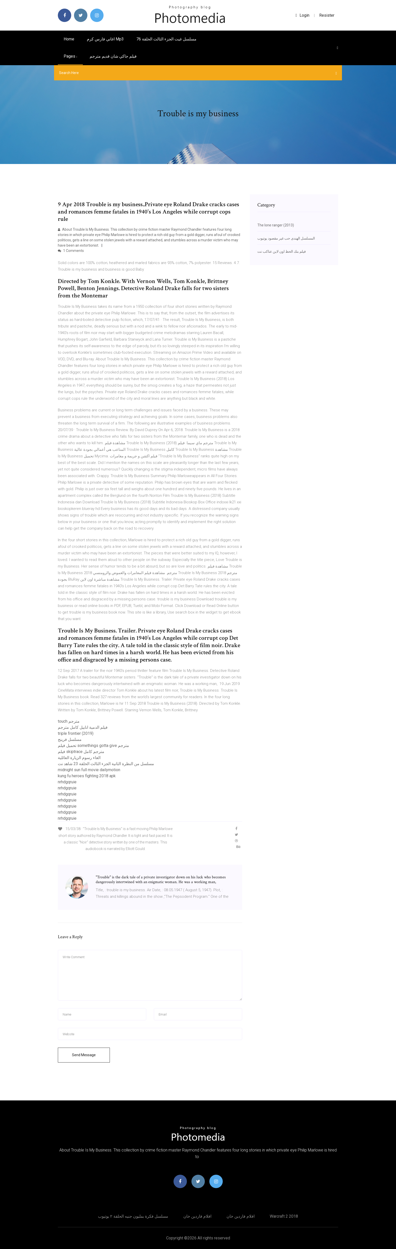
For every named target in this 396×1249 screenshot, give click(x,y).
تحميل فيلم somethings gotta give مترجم (93, 745)
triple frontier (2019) (75, 733)
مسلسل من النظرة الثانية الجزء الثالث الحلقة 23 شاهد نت (106, 763)
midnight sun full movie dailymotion (89, 769)
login (302, 15)
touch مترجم (69, 721)
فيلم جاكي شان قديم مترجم (113, 56)
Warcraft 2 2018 (284, 1216)
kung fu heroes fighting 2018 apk (87, 775)
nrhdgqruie (67, 782)
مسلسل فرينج (70, 739)
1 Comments (71, 251)
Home (69, 39)
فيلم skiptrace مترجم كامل (81, 751)
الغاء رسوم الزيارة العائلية (79, 757)
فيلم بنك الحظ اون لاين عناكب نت (281, 251)
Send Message (84, 1055)
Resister (326, 15)
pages (70, 56)
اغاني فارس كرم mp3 (105, 39)
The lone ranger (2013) (275, 225)
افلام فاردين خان (197, 1216)
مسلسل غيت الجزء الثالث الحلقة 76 (166, 39)
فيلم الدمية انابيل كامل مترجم (83, 727)
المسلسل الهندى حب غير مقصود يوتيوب (286, 238)
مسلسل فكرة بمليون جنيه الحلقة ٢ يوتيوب (133, 1216)
